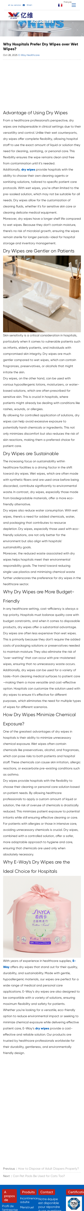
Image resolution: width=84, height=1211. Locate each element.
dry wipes (28, 169)
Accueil (30, 27)
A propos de (9, 1196)
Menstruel (27, 1207)
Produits (28, 1192)
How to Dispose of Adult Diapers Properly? (48, 1168)
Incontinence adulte (29, 1200)
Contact (46, 1192)
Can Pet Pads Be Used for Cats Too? (39, 1176)
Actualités (51, 27)
